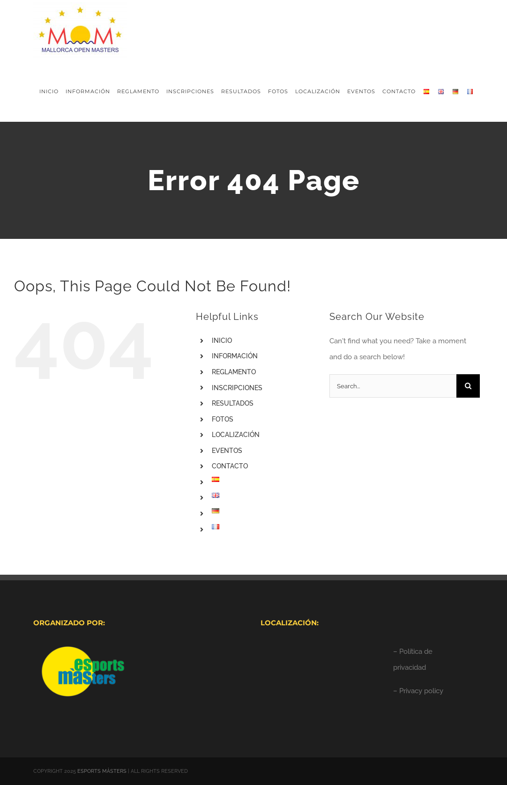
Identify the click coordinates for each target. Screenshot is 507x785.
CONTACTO (230, 466)
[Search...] (392, 386)
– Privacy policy (418, 691)
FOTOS (222, 419)
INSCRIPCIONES (237, 388)
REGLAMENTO (234, 372)
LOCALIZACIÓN (236, 434)
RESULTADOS (233, 403)
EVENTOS (227, 450)
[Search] (468, 386)
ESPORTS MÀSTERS (102, 771)
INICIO (222, 340)
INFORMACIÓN (235, 356)
